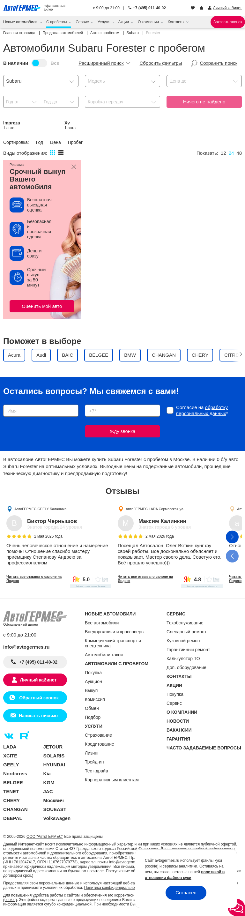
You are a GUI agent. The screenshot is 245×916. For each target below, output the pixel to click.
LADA (10, 746)
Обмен (92, 708)
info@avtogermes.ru (26, 647)
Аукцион (93, 681)
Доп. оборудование (186, 667)
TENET (11, 791)
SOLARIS (54, 755)
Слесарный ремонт (186, 631)
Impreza (11, 125)
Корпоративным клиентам (112, 779)
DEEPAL (12, 818)
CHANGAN (15, 809)
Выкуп (91, 690)
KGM (49, 782)
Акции (124, 22)
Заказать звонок (227, 22)
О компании (149, 22)
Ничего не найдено (204, 101)
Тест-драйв (96, 770)
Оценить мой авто (42, 306)
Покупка (93, 672)
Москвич (53, 800)
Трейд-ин (94, 761)
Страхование (98, 735)
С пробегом (57, 22)
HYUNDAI (54, 764)
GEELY (11, 764)
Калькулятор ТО (183, 658)
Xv (70, 125)
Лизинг (92, 753)
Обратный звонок (38, 697)
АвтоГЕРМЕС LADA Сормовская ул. (155, 509)
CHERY (11, 800)
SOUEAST (55, 809)
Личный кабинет (38, 679)
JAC (48, 791)
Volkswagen (57, 818)
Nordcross (15, 773)
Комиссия (95, 699)
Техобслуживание (185, 622)
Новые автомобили (21, 22)
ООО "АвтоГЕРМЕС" (44, 836)
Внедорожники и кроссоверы (115, 631)
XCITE (10, 755)
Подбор (92, 717)
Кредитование (99, 744)
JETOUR (53, 746)
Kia (47, 773)
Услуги (104, 22)
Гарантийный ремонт (188, 649)
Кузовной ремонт (184, 640)
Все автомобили (102, 622)
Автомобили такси (104, 654)
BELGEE (13, 782)
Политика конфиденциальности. (113, 887)
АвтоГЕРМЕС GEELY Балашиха (40, 509)
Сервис (83, 22)
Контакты (176, 22)
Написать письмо (38, 715)
